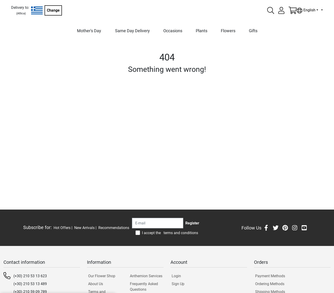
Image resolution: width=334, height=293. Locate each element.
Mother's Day (89, 30)
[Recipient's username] (157, 223)
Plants (201, 30)
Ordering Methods (269, 284)
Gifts (253, 30)
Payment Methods (270, 276)
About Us (95, 284)
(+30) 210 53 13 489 (30, 284)
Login (176, 276)
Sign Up (178, 284)
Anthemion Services (146, 276)
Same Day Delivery (132, 30)
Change (53, 10)
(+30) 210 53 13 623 (30, 276)
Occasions (172, 30)
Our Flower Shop (101, 276)
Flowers (228, 30)
